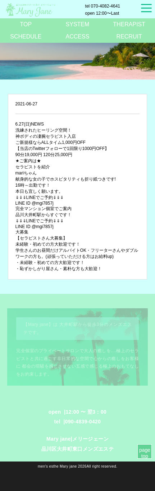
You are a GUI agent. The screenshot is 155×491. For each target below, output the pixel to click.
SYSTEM (78, 24)
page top (144, 453)
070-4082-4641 (102, 6)
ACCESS (78, 36)
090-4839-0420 (83, 421)
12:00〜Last (102, 13)
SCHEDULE (25, 36)
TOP (26, 24)
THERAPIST (129, 24)
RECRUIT (129, 36)
